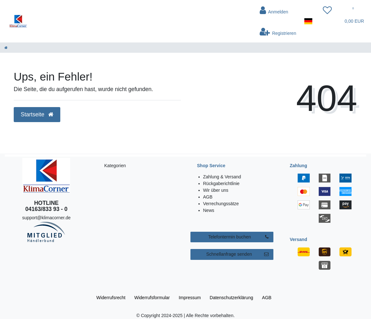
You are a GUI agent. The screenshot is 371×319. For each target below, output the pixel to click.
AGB (208, 196)
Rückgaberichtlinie (221, 183)
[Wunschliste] (327, 10)
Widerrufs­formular (152, 297)
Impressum (190, 297)
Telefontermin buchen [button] (238, 237)
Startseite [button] (37, 114)
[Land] (308, 21)
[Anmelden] (278, 10)
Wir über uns (215, 190)
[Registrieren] (278, 31)
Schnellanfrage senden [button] (237, 254)
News (208, 210)
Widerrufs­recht (110, 297)
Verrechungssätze (221, 203)
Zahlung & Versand (222, 176)
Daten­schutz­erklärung (231, 297)
